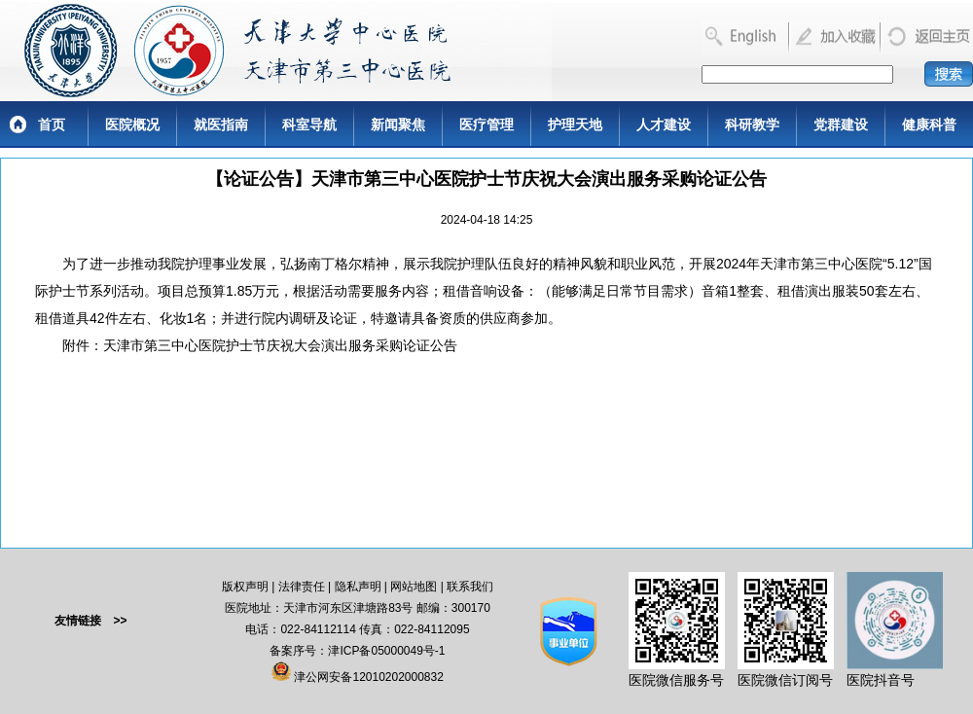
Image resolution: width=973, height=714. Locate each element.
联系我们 (470, 586)
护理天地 (575, 124)
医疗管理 (486, 124)
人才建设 (663, 124)
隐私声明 (358, 586)
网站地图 (413, 586)
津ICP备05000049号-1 (386, 651)
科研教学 (752, 124)
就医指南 (221, 124)
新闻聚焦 (398, 124)
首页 (51, 124)
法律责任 (301, 586)
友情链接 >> (90, 620)
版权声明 (245, 586)
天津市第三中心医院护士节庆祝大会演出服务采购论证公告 (280, 345)
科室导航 (309, 124)
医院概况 (132, 124)
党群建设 (840, 124)
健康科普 (929, 124)
